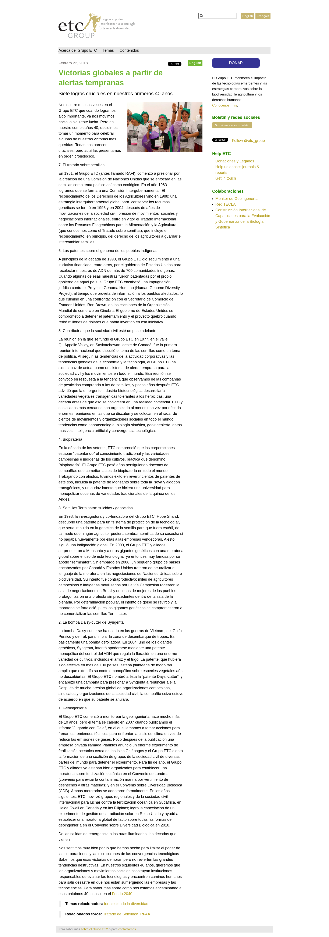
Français (263, 16)
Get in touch (225, 178)
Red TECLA (225, 204)
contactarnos (127, 929)
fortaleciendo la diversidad (126, 904)
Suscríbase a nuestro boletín (232, 125)
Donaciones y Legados (234, 161)
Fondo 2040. (122, 894)
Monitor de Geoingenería (236, 199)
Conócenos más (224, 105)
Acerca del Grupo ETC (78, 50)
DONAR (236, 63)
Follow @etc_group (248, 140)
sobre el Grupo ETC (94, 929)
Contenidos (129, 50)
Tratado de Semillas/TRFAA (126, 914)
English (247, 16)
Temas (108, 50)
